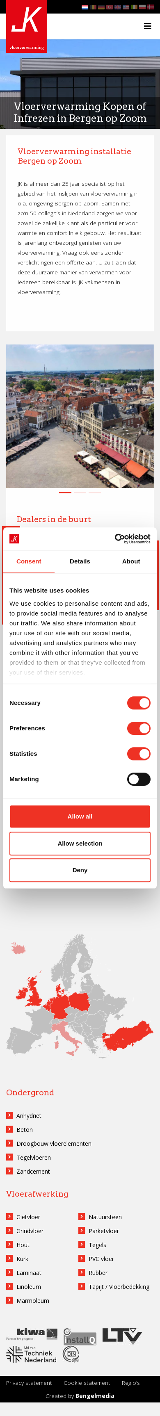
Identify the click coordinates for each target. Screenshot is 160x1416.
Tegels (97, 1245)
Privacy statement (29, 1382)
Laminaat (28, 1273)
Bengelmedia (94, 1396)
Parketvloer (104, 1231)
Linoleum (28, 1287)
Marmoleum (32, 1300)
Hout (23, 1245)
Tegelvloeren (33, 1157)
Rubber (98, 1273)
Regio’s (131, 1382)
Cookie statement (87, 1382)
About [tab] (131, 561)
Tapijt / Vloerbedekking (119, 1287)
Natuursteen (105, 1217)
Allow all (80, 816)
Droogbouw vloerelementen (53, 1143)
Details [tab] (80, 561)
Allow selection (79, 843)
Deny (80, 869)
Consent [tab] (28, 561)
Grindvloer (29, 1231)
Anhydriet (28, 1116)
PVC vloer (101, 1259)
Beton (24, 1129)
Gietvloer (28, 1217)
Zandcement (33, 1171)
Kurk (22, 1259)
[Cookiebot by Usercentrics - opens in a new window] (115, 539)
